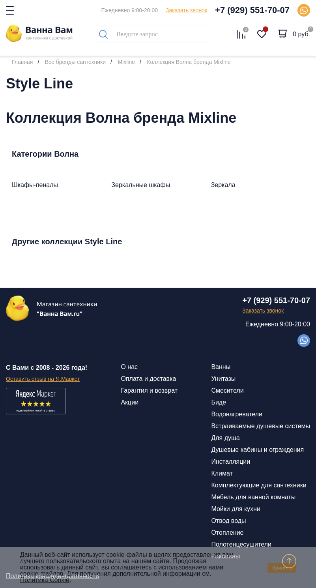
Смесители (227, 390)
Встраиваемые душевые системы (260, 426)
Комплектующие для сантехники (258, 485)
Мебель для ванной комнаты (253, 497)
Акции (129, 402)
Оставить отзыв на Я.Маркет (43, 379)
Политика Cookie (44, 580)
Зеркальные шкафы (140, 185)
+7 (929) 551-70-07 (252, 10)
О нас (129, 366)
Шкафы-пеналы (35, 185)
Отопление (227, 532)
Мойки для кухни (235, 509)
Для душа (225, 437)
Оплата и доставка (148, 378)
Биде (218, 402)
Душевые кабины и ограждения (257, 449)
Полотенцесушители (241, 544)
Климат (221, 473)
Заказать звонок (186, 10)
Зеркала (223, 185)
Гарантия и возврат (149, 390)
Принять (281, 568)
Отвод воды (228, 520)
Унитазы (223, 378)
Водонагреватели (236, 414)
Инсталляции (230, 461)
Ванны (220, 366)
